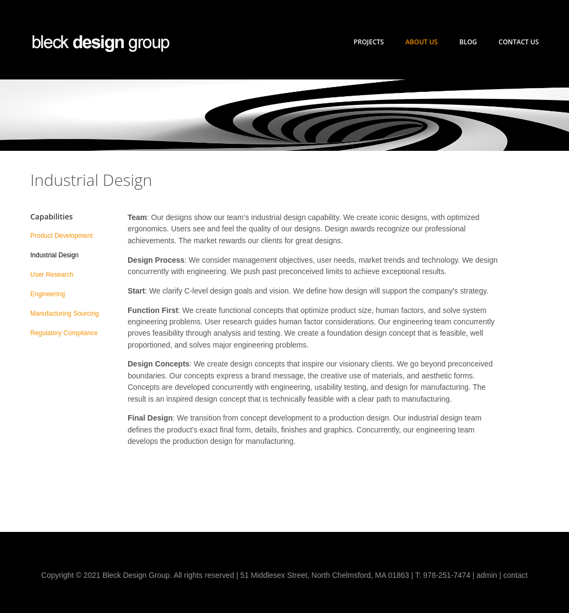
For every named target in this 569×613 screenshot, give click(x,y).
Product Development (61, 235)
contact (516, 575)
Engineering (47, 294)
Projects (369, 41)
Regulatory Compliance (64, 333)
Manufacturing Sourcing (64, 313)
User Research (52, 274)
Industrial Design (54, 255)
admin (487, 575)
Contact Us (519, 41)
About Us (422, 41)
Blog (468, 41)
